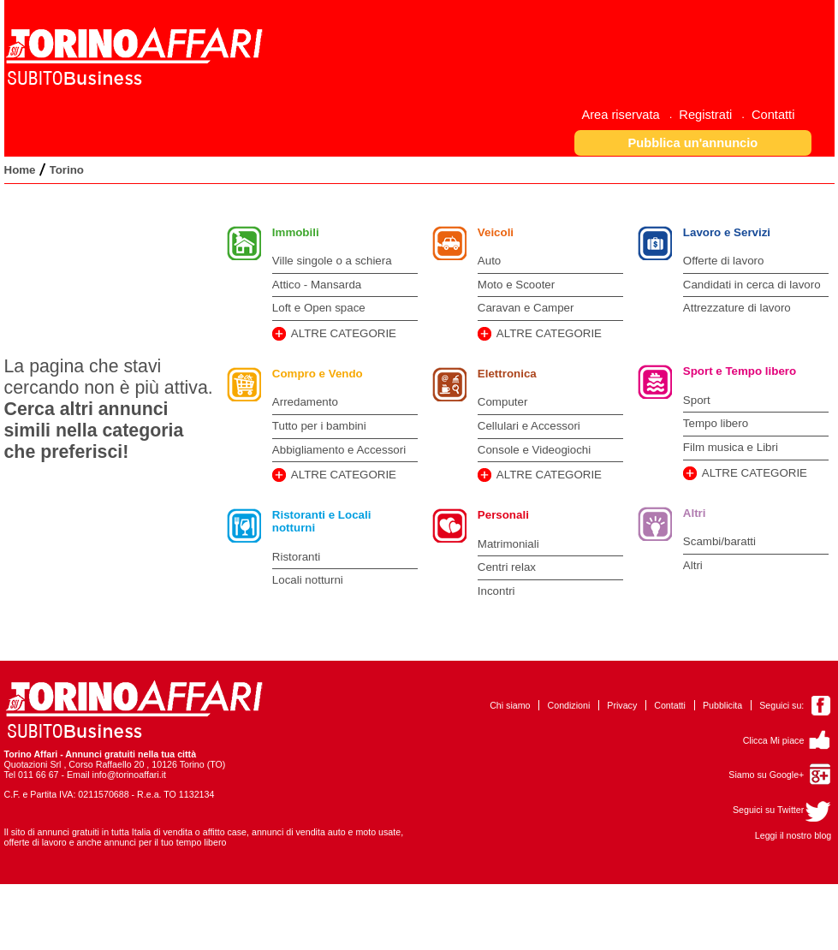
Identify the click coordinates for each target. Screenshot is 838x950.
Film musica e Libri (730, 447)
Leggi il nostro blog (793, 835)
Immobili (295, 232)
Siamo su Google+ (766, 774)
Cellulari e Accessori (529, 425)
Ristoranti (296, 556)
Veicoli (496, 232)
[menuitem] (626, 114)
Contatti (670, 705)
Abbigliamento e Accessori (339, 449)
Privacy (622, 705)
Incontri (496, 591)
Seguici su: (781, 705)
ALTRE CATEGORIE (343, 333)
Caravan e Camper (526, 307)
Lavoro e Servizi (726, 232)
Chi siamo (510, 705)
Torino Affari (31, 754)
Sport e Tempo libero (739, 371)
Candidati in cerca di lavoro (752, 284)
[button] (692, 142)
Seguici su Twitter (768, 810)
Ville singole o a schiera (332, 260)
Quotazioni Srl (33, 764)
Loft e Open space (319, 307)
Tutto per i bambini (319, 425)
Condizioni (569, 705)
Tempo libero (715, 423)
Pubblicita (722, 705)
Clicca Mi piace (774, 740)
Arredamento (305, 401)
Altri (694, 513)
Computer (503, 401)
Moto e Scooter (516, 284)
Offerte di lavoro (723, 260)
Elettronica (507, 373)
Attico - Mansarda (316, 284)
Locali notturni (307, 579)
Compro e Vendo (317, 373)
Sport (696, 400)
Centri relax (507, 567)
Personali (503, 514)
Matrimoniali (508, 543)
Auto (489, 260)
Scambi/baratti (719, 541)
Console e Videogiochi (534, 449)
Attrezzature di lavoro (737, 307)
